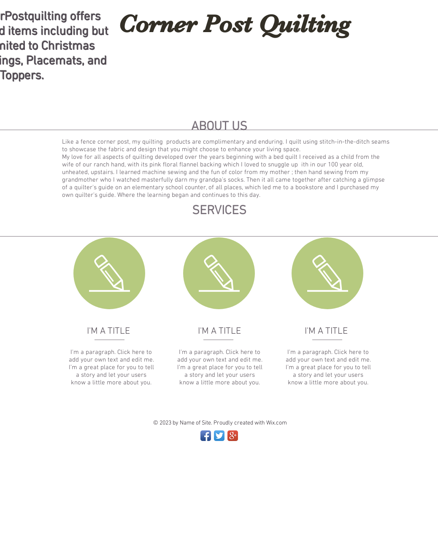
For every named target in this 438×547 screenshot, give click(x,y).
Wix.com (276, 423)
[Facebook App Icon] (205, 435)
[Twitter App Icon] (219, 435)
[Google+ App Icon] (232, 435)
